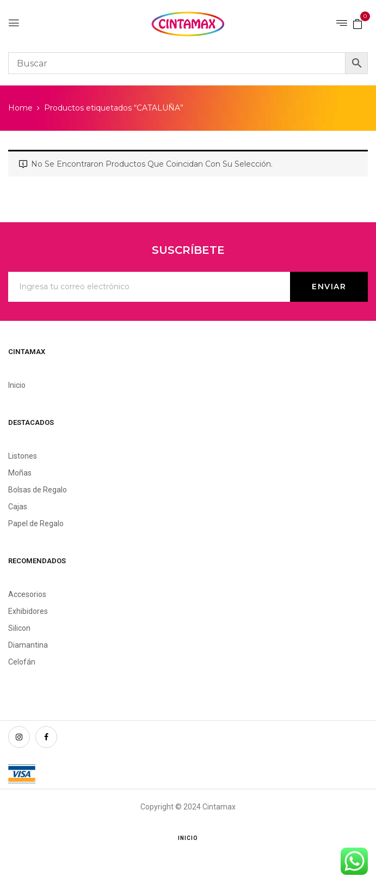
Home (20, 108)
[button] (357, 23)
